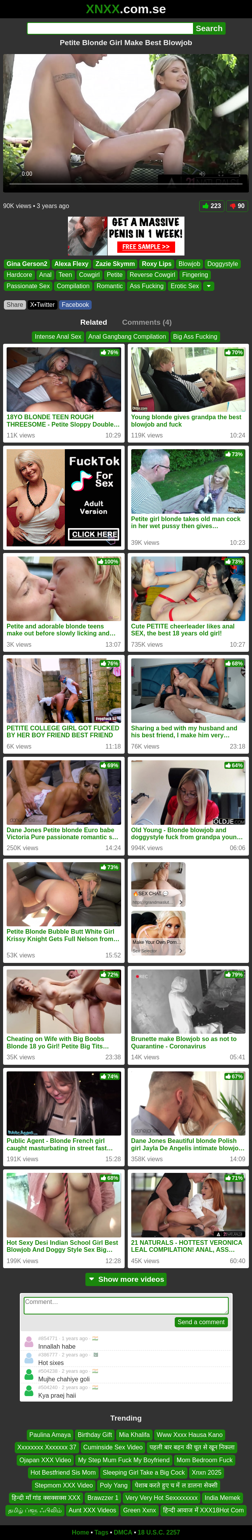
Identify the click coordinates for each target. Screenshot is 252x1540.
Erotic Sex (184, 285)
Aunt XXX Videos (92, 1510)
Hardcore (19, 274)
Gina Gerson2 (27, 264)
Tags (101, 1532)
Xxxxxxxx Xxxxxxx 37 (46, 1447)
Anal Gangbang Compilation (127, 336)
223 (212, 206)
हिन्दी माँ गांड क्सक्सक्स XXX (46, 1497)
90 (237, 206)
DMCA (123, 1532)
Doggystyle (222, 264)
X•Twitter (42, 304)
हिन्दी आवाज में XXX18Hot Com (203, 1510)
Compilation (73, 285)
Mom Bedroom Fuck (205, 1460)
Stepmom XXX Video (64, 1485)
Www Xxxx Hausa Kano (190, 1435)
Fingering (195, 274)
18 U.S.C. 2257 (159, 1532)
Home (80, 1532)
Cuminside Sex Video (113, 1447)
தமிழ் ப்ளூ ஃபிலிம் (35, 1510)
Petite (115, 274)
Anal (45, 274)
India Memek (222, 1497)
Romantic (110, 285)
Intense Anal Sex (58, 336)
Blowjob (189, 264)
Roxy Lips (156, 264)
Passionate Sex (28, 285)
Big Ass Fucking (195, 336)
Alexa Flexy (71, 264)
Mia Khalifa (134, 1435)
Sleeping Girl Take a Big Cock (144, 1473)
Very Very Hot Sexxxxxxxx (161, 1497)
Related (93, 322)
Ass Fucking (146, 285)
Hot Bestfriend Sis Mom (63, 1473)
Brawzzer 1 (102, 1497)
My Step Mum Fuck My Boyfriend (124, 1460)
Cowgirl (89, 274)
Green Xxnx (139, 1510)
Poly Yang (113, 1485)
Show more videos (126, 1279)
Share (15, 304)
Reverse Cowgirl (152, 274)
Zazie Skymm (115, 264)
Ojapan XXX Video (45, 1460)
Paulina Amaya (50, 1435)
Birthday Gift (95, 1435)
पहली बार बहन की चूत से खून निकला (192, 1447)
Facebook (75, 304)
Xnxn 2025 (207, 1473)
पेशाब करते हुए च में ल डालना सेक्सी (176, 1485)
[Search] (110, 28)
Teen (65, 274)
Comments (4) (147, 322)
